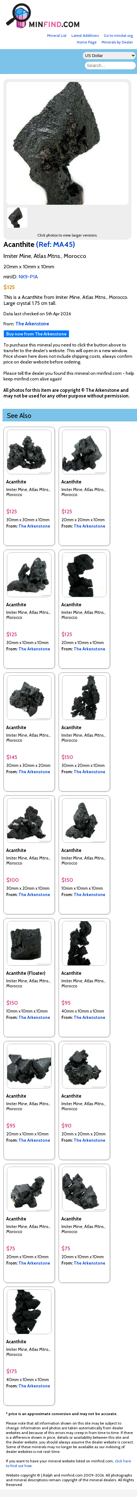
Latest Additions (85, 35)
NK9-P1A (28, 277)
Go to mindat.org (118, 35)
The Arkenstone (34, 526)
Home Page (87, 42)
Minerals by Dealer (117, 42)
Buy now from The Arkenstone (36, 333)
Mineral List (56, 35)
